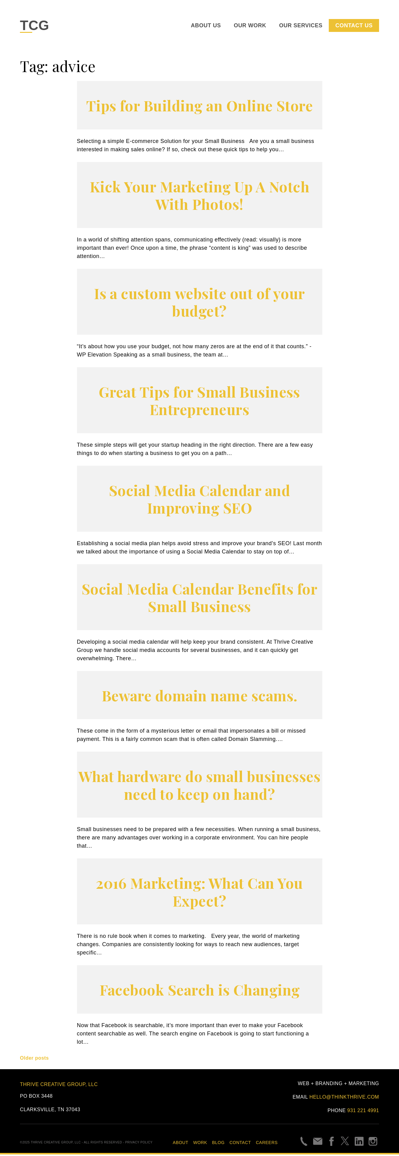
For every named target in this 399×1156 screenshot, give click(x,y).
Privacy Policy (138, 1144)
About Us (206, 26)
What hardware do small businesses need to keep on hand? (199, 786)
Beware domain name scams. (199, 696)
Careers (267, 1143)
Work (200, 1143)
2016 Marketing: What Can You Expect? (199, 893)
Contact (240, 1143)
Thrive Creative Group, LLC (59, 1085)
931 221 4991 (363, 1112)
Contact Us (353, 26)
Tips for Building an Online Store (199, 106)
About (180, 1143)
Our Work (250, 26)
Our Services (300, 26)
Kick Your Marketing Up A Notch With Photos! (199, 196)
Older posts (34, 1059)
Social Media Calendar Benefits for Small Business (199, 599)
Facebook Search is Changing (199, 991)
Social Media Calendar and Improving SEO (199, 500)
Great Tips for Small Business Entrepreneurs (199, 402)
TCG (36, 26)
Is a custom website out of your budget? (199, 303)
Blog (218, 1143)
